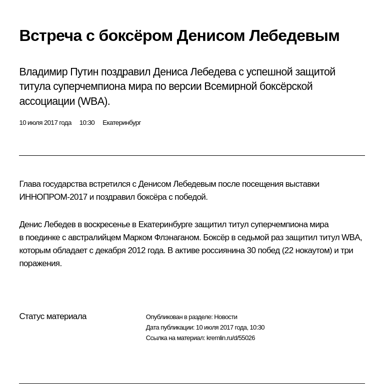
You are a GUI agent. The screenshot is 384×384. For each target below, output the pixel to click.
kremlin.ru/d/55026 (230, 338)
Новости (225, 317)
